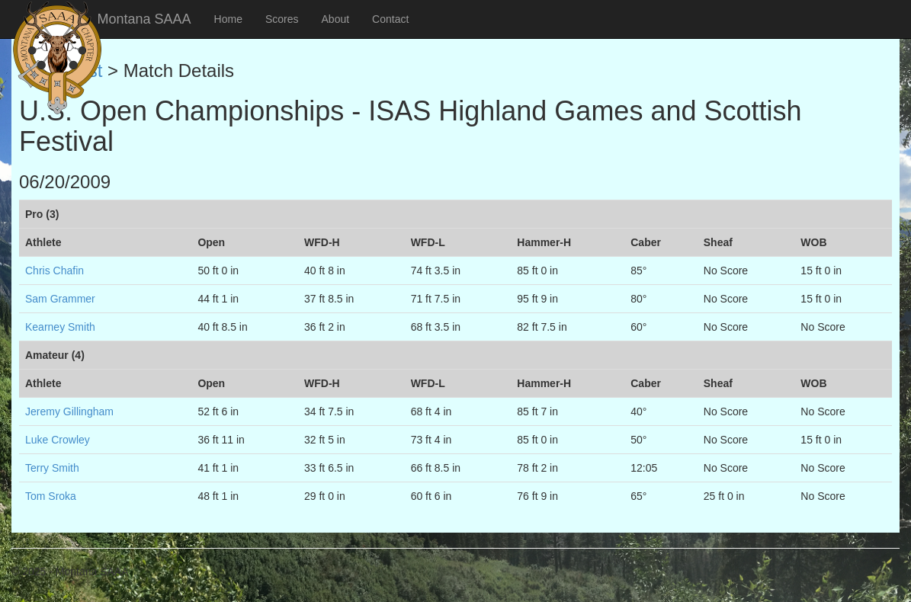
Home (228, 19)
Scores (282, 19)
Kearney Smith (60, 327)
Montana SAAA (144, 19)
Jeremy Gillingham (69, 411)
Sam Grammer (60, 299)
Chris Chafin (54, 270)
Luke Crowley (57, 440)
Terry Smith (52, 468)
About (336, 19)
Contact (390, 19)
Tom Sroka (50, 496)
